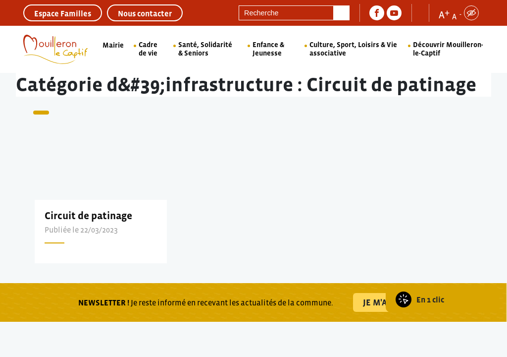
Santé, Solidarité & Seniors (205, 49)
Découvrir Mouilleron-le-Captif (448, 49)
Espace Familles (62, 13)
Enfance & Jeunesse (268, 49)
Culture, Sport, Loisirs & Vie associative (353, 49)
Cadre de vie (148, 49)
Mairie (113, 45)
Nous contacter (145, 13)
